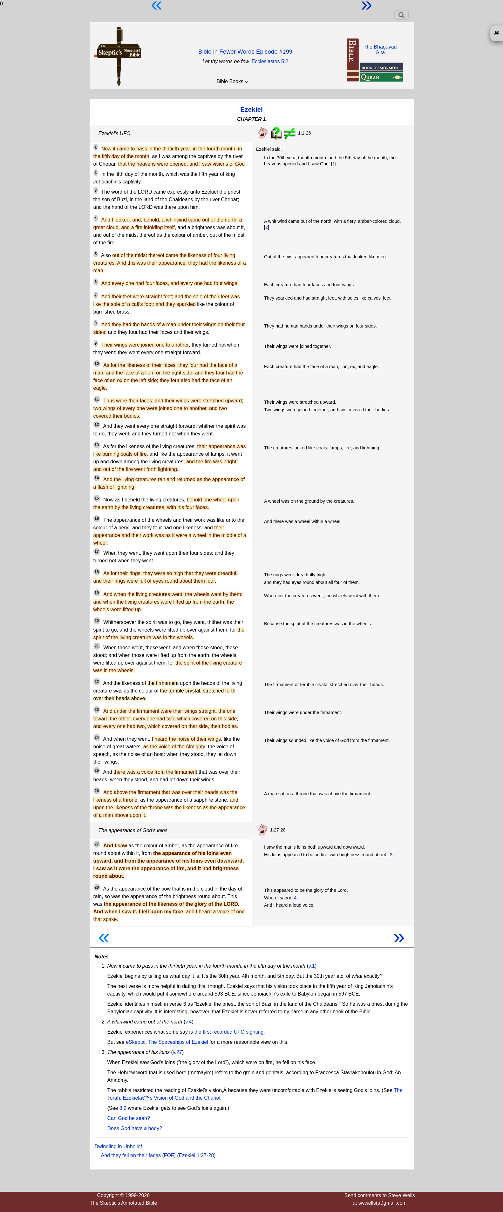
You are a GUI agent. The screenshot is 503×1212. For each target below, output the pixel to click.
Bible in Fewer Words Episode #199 (245, 51)
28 (97, 887)
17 (97, 551)
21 (97, 646)
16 (97, 518)
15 (97, 498)
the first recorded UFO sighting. (229, 1032)
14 (97, 478)
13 (97, 445)
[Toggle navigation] (401, 15)
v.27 (177, 1052)
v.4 (188, 1021)
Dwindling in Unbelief (118, 1146)
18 (97, 572)
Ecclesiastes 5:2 (270, 61)
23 (97, 709)
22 (97, 681)
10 (97, 363)
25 (97, 770)
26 (97, 791)
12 (97, 424)
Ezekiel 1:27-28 (196, 1155)
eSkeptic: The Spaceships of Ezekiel (167, 1042)
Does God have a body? (134, 1128)
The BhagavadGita (380, 49)
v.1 (312, 966)
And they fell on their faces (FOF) (138, 1155)
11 (97, 399)
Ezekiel (251, 109)
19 (97, 593)
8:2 (122, 1108)
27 (97, 844)
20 (97, 621)
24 (97, 737)
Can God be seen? (128, 1118)
